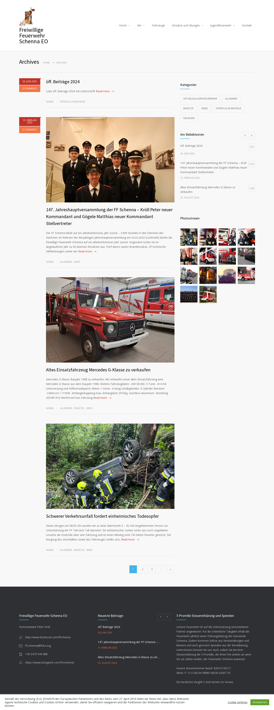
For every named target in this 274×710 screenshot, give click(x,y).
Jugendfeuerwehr (220, 25)
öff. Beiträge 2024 (63, 82)
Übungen (189, 118)
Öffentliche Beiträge (72, 101)
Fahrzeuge (158, 25)
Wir (139, 25)
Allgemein (66, 261)
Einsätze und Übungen (186, 25)
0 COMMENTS (29, 90)
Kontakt (247, 25)
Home (123, 25)
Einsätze (79, 408)
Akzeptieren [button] (260, 702)
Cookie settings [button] (238, 702)
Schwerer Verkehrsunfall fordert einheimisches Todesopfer (102, 516)
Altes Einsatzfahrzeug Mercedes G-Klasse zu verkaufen (98, 370)
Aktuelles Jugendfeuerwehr (200, 98)
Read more (103, 91)
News (77, 261)
